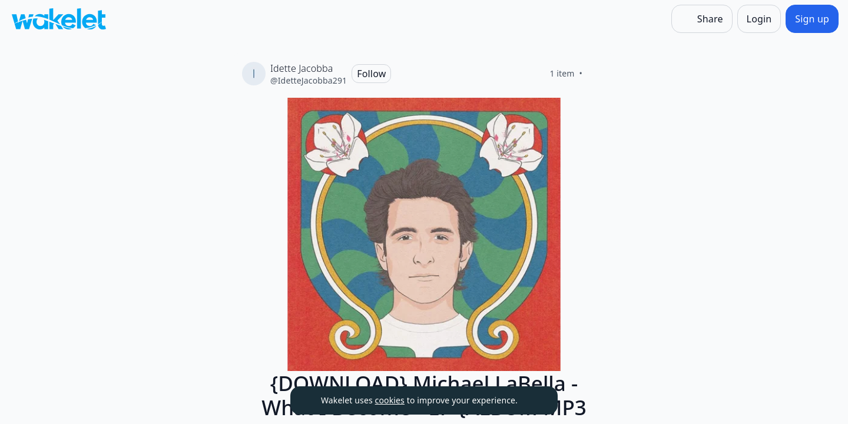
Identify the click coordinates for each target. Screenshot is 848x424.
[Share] (702, 19)
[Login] (759, 19)
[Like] (596, 73)
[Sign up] (812, 19)
